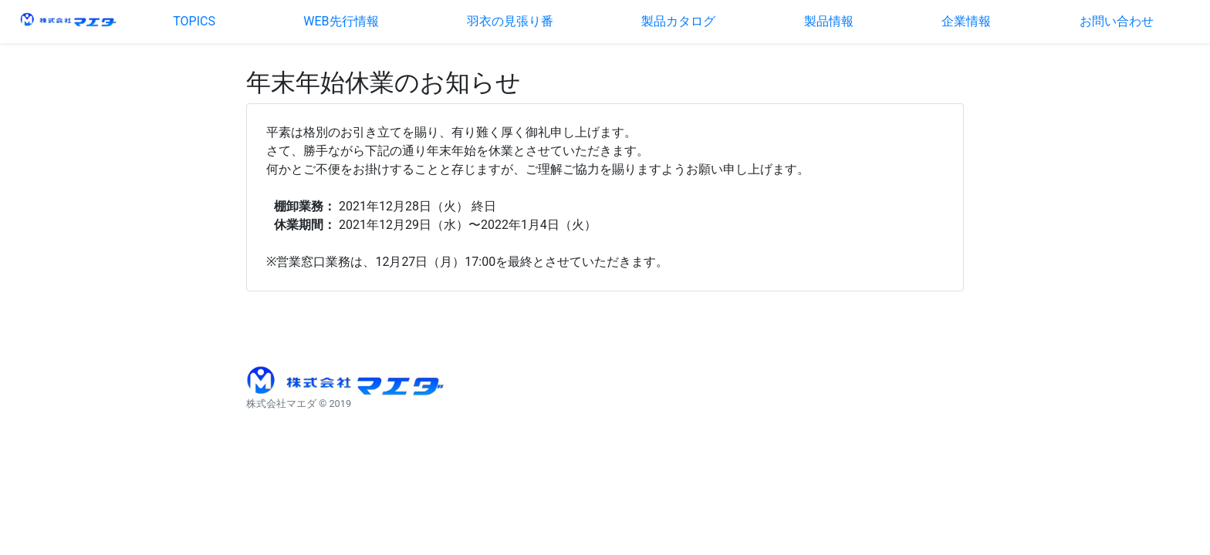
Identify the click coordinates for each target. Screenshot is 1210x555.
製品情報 (828, 21)
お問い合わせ (1117, 21)
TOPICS (194, 21)
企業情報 (966, 21)
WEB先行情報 (340, 21)
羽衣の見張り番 (510, 21)
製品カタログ (678, 21)
